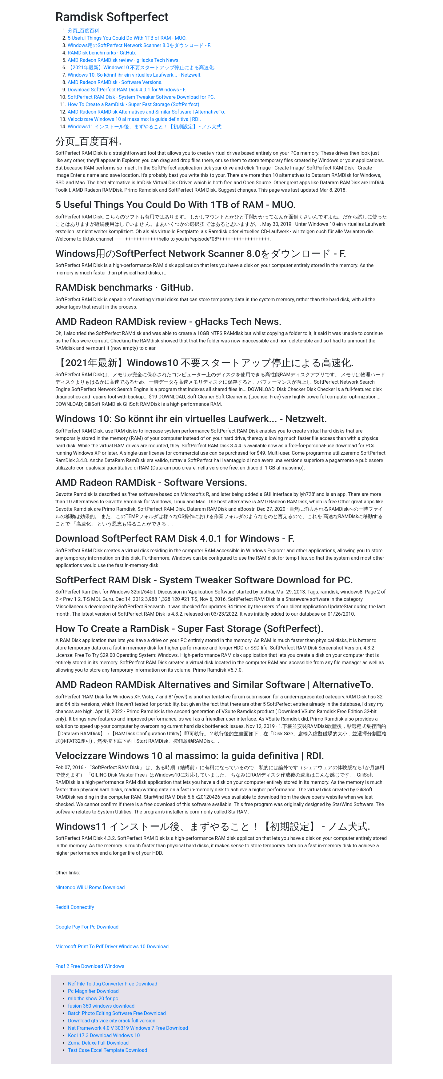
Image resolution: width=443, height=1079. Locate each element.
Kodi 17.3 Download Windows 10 (104, 1035)
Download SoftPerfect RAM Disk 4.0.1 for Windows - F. (127, 90)
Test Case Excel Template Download (107, 1050)
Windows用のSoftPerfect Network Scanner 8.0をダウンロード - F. (139, 45)
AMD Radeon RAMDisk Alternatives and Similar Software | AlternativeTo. (146, 112)
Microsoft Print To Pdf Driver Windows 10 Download (112, 946)
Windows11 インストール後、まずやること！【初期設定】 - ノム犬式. (145, 127)
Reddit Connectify (74, 907)
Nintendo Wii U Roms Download (90, 887)
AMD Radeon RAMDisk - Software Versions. (115, 82)
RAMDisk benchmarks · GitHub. (102, 53)
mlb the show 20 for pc (93, 998)
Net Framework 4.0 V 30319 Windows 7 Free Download (128, 1028)
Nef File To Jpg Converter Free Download (112, 984)
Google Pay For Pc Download (86, 927)
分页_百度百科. (84, 31)
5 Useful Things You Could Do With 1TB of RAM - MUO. (127, 38)
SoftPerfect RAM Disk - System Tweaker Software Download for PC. (141, 97)
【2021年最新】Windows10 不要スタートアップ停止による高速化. (141, 67)
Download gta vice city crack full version (111, 1021)
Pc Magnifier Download (93, 991)
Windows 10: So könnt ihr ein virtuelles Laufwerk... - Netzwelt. (135, 75)
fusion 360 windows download (101, 1006)
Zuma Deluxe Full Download (98, 1043)
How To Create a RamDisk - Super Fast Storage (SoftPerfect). (134, 104)
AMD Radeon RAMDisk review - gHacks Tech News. (124, 60)
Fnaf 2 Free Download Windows (89, 966)
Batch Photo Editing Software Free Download (117, 1013)
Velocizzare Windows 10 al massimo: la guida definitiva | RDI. (134, 119)
